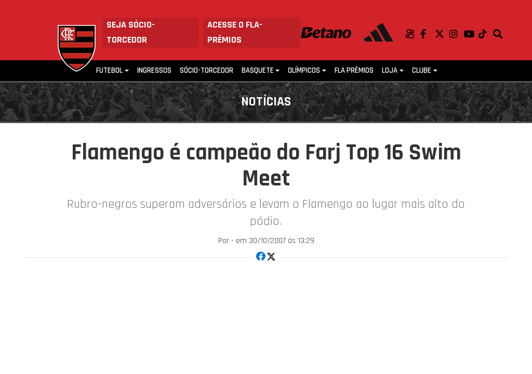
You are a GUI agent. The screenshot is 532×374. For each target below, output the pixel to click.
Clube (421, 70)
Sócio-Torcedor (206, 70)
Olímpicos (304, 70)
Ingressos (154, 70)
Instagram (456, 33)
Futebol (109, 70)
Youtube (471, 33)
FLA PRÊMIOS (354, 70)
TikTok (485, 33)
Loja (389, 70)
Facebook (427, 33)
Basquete (258, 70)
